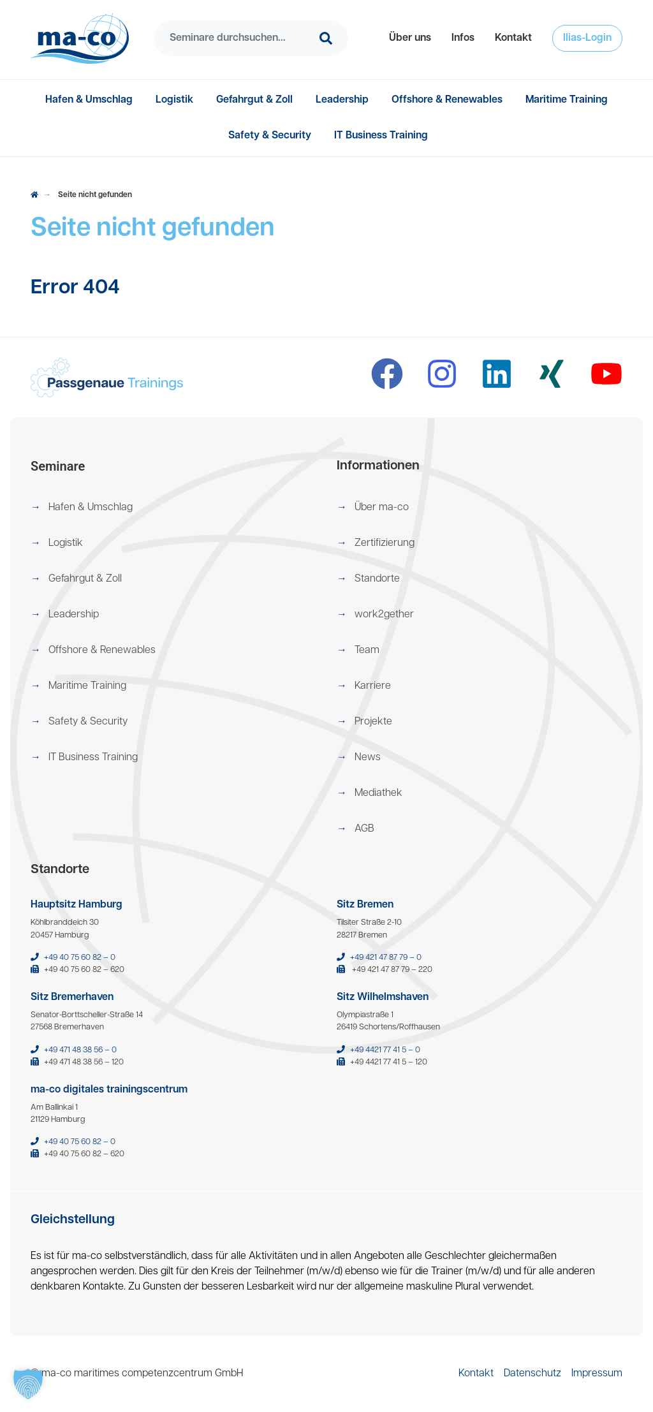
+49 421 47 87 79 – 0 (386, 957)
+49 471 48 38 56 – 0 (80, 1050)
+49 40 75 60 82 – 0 (79, 957)
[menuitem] (410, 38)
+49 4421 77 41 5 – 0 (385, 1050)
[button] (410, 38)
